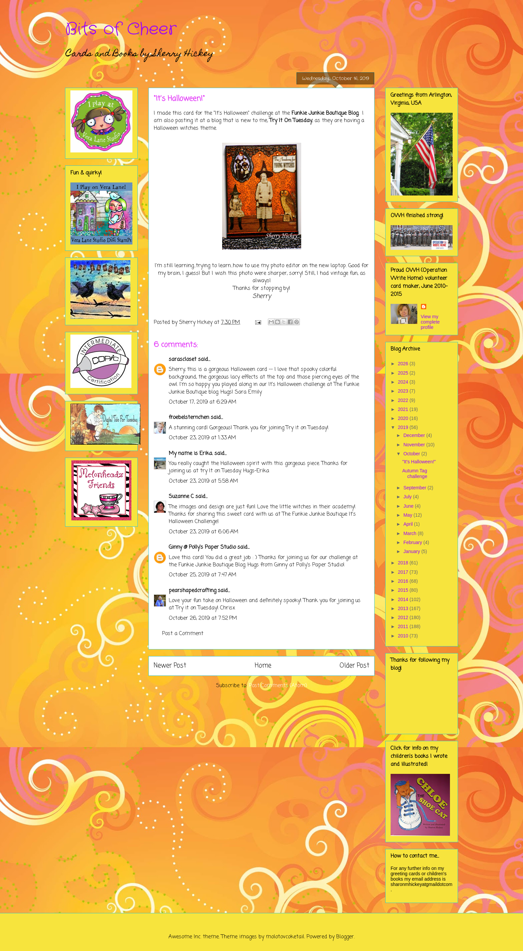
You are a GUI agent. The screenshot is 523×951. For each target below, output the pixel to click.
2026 (404, 363)
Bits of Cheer (120, 29)
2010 (404, 635)
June (409, 506)
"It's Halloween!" (419, 461)
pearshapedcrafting (192, 591)
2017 (404, 572)
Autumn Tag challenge (414, 473)
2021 (404, 409)
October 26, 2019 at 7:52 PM (203, 618)
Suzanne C (181, 497)
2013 (404, 608)
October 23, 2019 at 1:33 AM (202, 438)
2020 (404, 418)
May (408, 515)
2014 (404, 599)
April (408, 524)
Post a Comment (182, 634)
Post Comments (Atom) (278, 686)
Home (263, 665)
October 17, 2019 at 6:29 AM (202, 402)
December (414, 435)
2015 (404, 590)
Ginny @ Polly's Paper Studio (202, 547)
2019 (404, 427)
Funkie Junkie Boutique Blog (325, 113)
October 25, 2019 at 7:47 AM (202, 575)
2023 (404, 391)
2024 (404, 382)
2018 (404, 562)
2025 (404, 373)
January (412, 551)
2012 (404, 617)
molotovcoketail (285, 937)
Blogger (345, 937)
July (408, 496)
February (413, 542)
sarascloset (182, 360)
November (414, 444)
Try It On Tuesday (291, 121)
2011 (404, 626)
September (415, 487)
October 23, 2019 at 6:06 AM (203, 532)
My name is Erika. (191, 454)
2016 (404, 581)
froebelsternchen (189, 418)
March (410, 533)
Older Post (354, 665)
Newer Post (170, 665)
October (412, 453)
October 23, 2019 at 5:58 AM (203, 481)
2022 (404, 400)
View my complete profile (430, 322)
